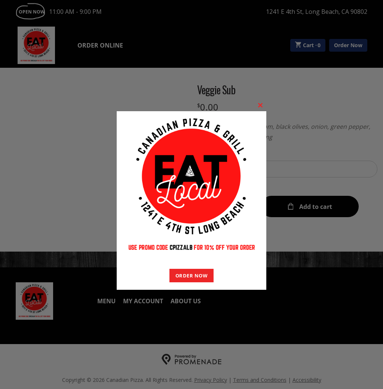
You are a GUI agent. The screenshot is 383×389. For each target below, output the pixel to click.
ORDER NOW (191, 275)
